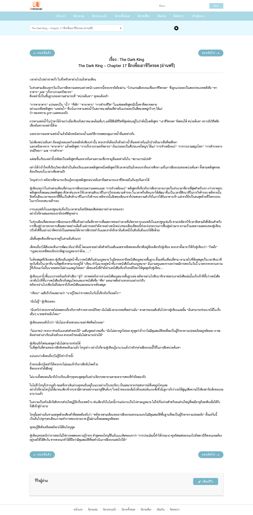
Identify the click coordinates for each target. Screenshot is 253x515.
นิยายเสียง (143, 16)
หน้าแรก (60, 16)
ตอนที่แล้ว (42, 53)
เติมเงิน (161, 16)
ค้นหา (216, 5)
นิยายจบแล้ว (99, 16)
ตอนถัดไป (210, 53)
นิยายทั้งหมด (122, 16)
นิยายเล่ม (78, 16)
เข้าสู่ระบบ (198, 16)
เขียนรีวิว (205, 481)
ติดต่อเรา (178, 16)
